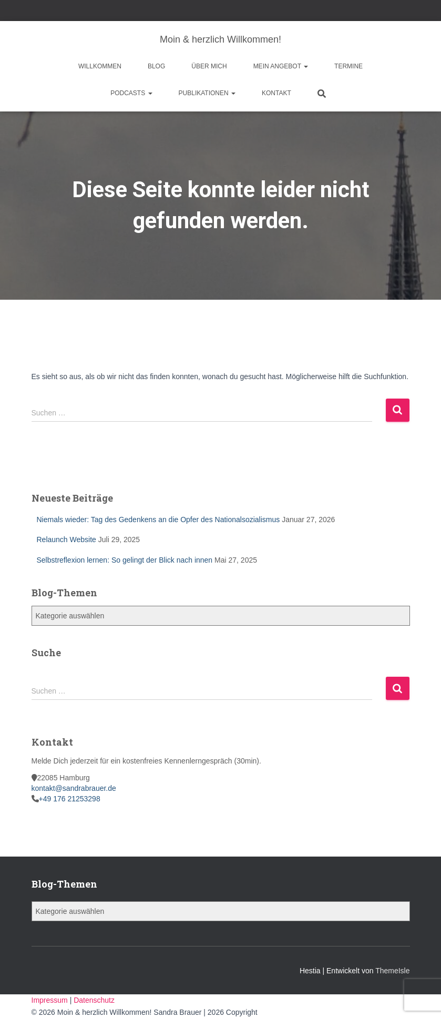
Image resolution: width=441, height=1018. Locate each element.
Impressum (51, 1000)
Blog (156, 66)
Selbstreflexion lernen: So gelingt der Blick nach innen (125, 560)
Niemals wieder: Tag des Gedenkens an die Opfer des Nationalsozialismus (158, 519)
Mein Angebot (280, 66)
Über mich (209, 66)
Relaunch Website (66, 539)
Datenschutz (94, 1000)
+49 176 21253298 (69, 799)
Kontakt (276, 93)
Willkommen (99, 66)
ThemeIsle (392, 970)
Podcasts (131, 93)
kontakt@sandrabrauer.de (74, 788)
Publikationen (207, 93)
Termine (348, 66)
